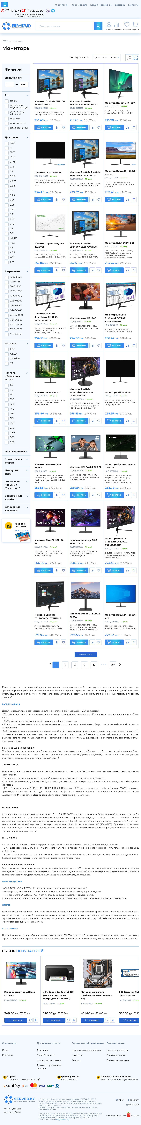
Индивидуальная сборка (86, 1050)
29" (12, 219)
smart (13, 101)
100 (12, 399)
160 (12, 413)
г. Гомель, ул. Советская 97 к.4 (29, 16)
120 (12, 404)
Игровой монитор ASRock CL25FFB (19, 994)
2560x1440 (16, 305)
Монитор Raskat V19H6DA (120, 103)
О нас (5, 1050)
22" (12, 171)
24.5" (13, 195)
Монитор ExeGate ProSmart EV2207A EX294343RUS (116, 541)
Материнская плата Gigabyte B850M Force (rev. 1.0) (96, 995)
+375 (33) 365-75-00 (128, 1079)
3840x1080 (16, 315)
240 (12, 428)
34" (12, 233)
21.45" (13, 162)
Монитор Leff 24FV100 (118, 392)
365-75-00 (37, 10)
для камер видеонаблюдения (21, 106)
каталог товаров (5, 5)
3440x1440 (16, 310)
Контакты (133, 5)
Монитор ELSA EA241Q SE (120, 243)
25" (12, 200)
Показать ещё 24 (85, 655)
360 (12, 437)
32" (12, 228)
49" (12, 257)
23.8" (13, 186)
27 (113, 665)
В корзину (44, 127)
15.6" (12, 143)
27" (12, 214)
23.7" (13, 181)
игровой (15, 118)
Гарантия (77, 1055)
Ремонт (76, 1060)
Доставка (120, 5)
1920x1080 (16, 291)
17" (11, 147)
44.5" (13, 252)
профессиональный (22, 128)
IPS (12, 349)
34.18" (13, 238)
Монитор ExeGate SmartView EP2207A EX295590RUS (81, 392)
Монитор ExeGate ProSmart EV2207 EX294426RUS (115, 318)
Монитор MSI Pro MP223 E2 (85, 467)
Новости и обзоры (117, 1050)
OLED (13, 354)
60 (11, 385)
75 (11, 390)
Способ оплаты (45, 1055)
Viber (119, 1100)
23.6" (13, 176)
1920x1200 (16, 296)
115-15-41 (15, 10)
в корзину (17, 1020)
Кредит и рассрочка (101, 5)
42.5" (13, 243)
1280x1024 (16, 277)
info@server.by (62, 1120)
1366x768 (15, 281)
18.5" (12, 152)
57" (12, 262)
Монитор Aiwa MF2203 (83, 318)
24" (12, 190)
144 (12, 409)
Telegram (133, 1100)
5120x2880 (16, 329)
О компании (61, 5)
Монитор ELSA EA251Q (47, 392)
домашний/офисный (17, 112)
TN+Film (15, 358)
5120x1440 (16, 324)
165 (12, 418)
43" (12, 247)
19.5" (12, 157)
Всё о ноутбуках (115, 1055)
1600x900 (15, 286)
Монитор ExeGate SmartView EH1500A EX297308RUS (45, 317)
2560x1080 (16, 301)
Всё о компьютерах (117, 1060)
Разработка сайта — (116, 1115)
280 (12, 432)
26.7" (13, 209)
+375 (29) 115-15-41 (109, 1079)
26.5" (12, 205)
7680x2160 (16, 334)
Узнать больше (21, 530)
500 (12, 442)
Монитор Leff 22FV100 (47, 172)
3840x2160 (16, 320)
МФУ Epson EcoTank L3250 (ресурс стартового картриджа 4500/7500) (58, 995)
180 (12, 423)
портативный (18, 123)
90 (11, 394)
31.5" (12, 224)
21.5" (12, 167)
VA (11, 363)
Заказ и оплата (79, 5)
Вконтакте (132, 1104)
